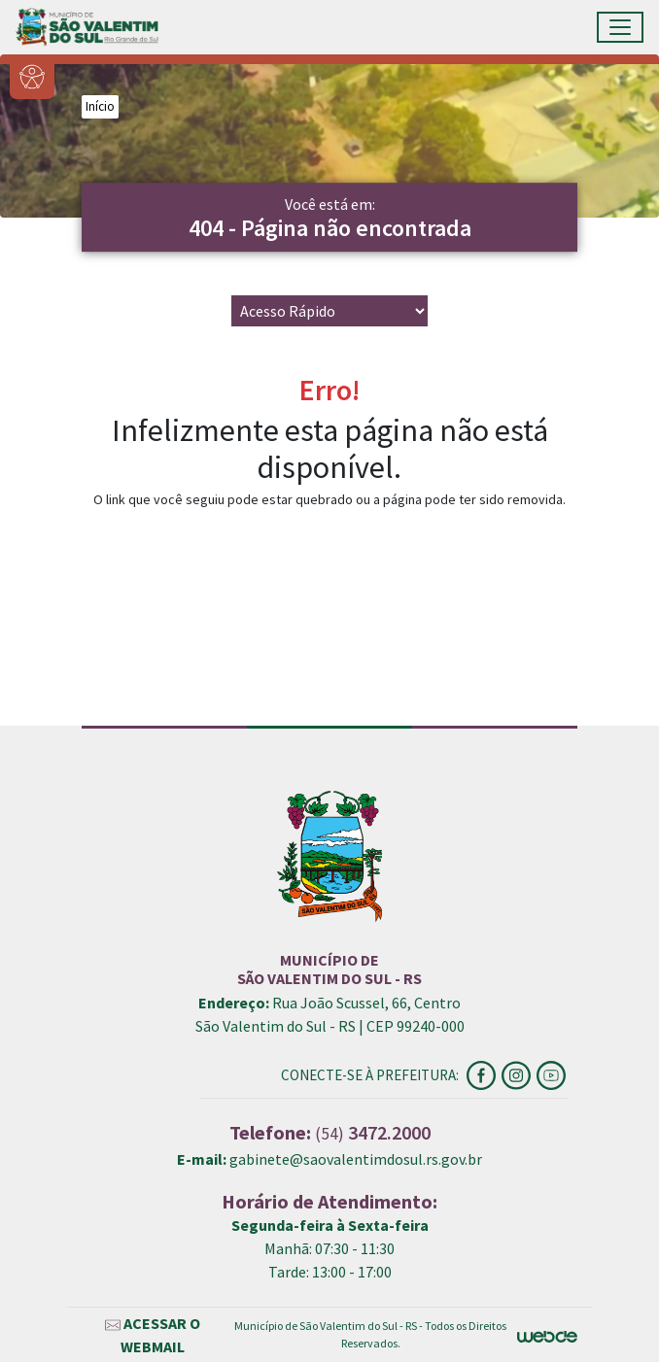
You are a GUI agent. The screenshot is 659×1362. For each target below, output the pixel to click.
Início (100, 106)
